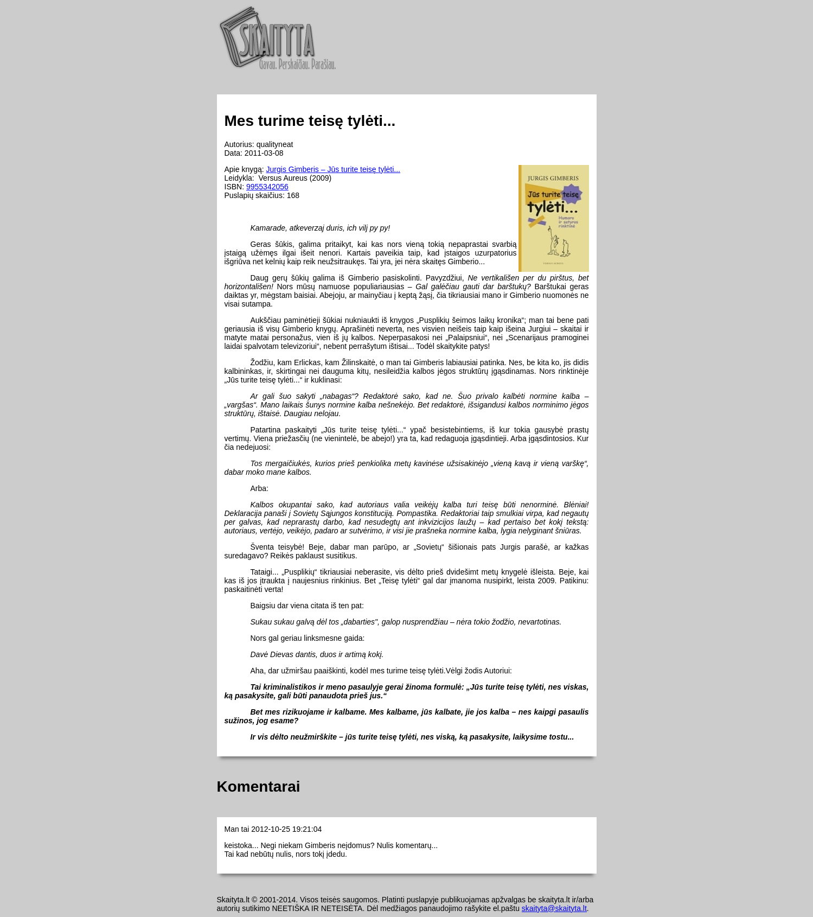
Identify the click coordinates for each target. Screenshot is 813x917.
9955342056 (267, 186)
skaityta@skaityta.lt (554, 908)
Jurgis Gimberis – (297, 169)
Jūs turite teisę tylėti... (363, 169)
